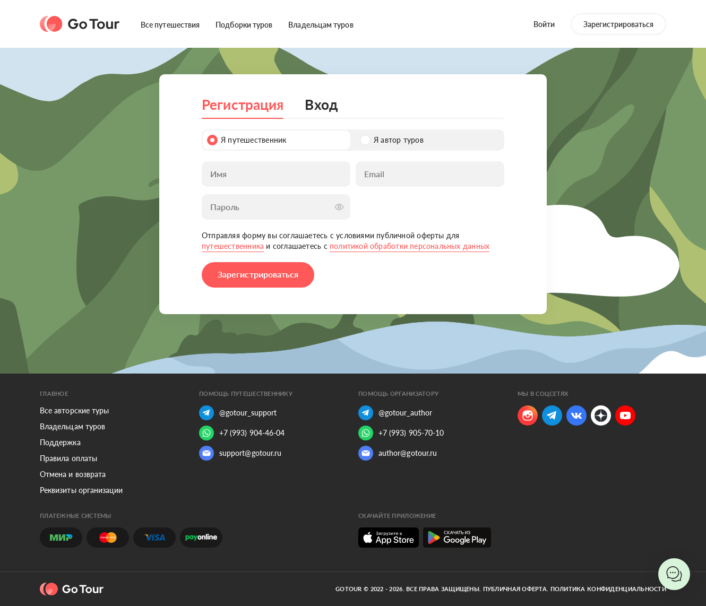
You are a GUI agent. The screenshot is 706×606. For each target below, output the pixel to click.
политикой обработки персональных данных (409, 245)
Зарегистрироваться (618, 24)
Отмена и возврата (73, 474)
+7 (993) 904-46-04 (242, 433)
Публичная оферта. (516, 588)
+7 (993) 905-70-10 (401, 433)
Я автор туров (392, 140)
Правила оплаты (68, 458)
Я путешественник (246, 140)
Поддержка (60, 442)
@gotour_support (238, 412)
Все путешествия (170, 24)
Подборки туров (244, 24)
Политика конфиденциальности (608, 588)
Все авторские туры (74, 410)
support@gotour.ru (240, 453)
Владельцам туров (320, 24)
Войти (544, 24)
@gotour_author (395, 412)
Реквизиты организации (81, 490)
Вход (321, 104)
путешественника (233, 245)
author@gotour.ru (397, 453)
